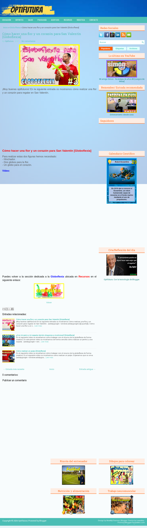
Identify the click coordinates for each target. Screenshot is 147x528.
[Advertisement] (49, 122)
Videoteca (81, 20)
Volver (49, 302)
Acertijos (55, 20)
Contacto (93, 20)
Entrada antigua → (87, 369)
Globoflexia (15, 27)
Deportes (19, 20)
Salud (30, 20)
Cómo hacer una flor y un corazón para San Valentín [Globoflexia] (41, 35)
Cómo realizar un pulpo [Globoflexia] (31, 351)
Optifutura (9, 41)
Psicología (42, 20)
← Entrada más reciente (13, 369)
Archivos (133, 49)
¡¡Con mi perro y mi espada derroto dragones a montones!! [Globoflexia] (45, 335)
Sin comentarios (28, 41)
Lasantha (140, 521)
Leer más (38, 326)
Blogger (135, 279)
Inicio (5, 27)
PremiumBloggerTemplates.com (131, 523)
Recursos (68, 20)
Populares (105, 49)
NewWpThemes (113, 521)
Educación (6, 20)
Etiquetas (120, 49)
